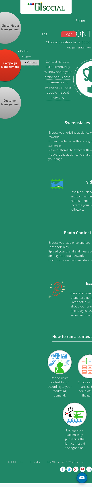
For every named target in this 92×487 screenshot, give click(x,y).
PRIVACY (53, 462)
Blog (44, 34)
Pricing (80, 20)
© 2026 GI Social (73, 462)
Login (68, 34)
